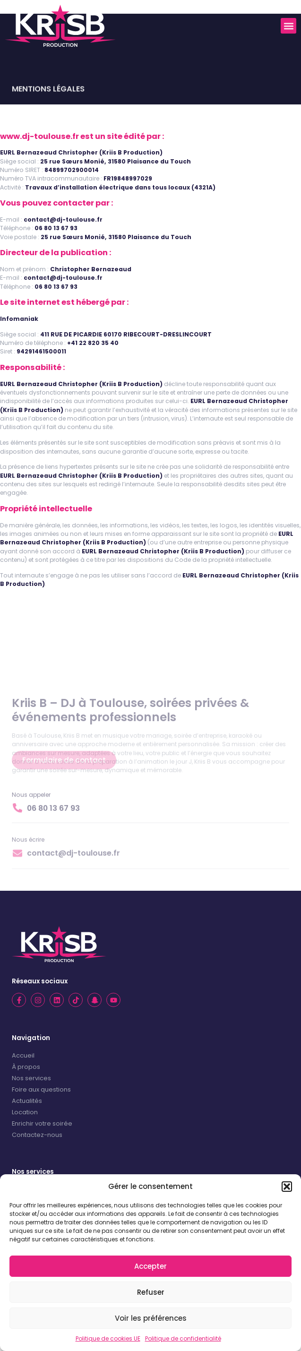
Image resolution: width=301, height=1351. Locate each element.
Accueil (23, 1055)
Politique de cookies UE (108, 1338)
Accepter (150, 1266)
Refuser (150, 1292)
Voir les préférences (151, 1318)
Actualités (27, 1100)
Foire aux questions (41, 1089)
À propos (26, 1066)
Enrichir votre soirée (42, 1123)
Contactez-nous (37, 1134)
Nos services (31, 1078)
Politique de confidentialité (183, 1338)
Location (25, 1112)
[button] (287, 1186)
